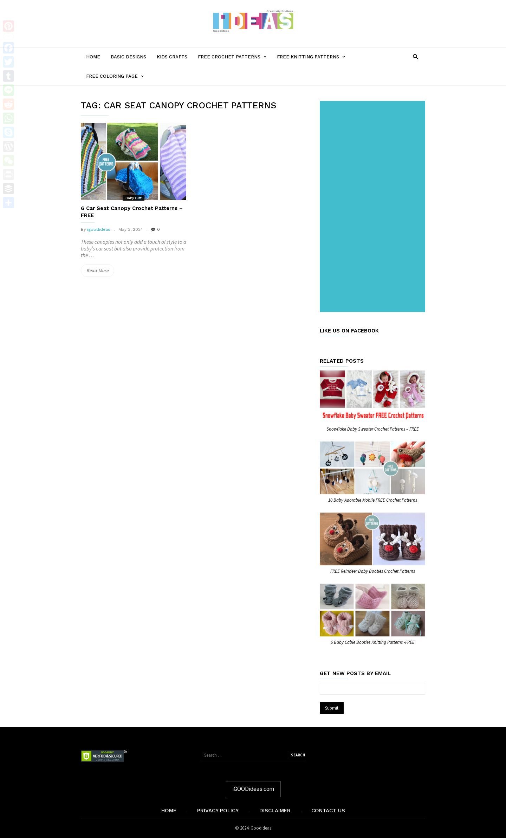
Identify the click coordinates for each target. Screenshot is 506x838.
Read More (100, 270)
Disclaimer (275, 810)
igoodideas (98, 229)
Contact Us (328, 810)
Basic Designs (128, 56)
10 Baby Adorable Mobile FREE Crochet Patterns (372, 500)
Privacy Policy (218, 810)
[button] (415, 56)
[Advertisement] (374, 207)
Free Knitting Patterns (313, 56)
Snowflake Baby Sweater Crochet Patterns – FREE (372, 429)
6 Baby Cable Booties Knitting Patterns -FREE (373, 642)
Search (298, 755)
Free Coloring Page (117, 76)
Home (93, 56)
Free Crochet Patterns (235, 56)
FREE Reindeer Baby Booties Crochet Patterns (372, 571)
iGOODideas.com (253, 789)
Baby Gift (133, 198)
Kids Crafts (172, 56)
